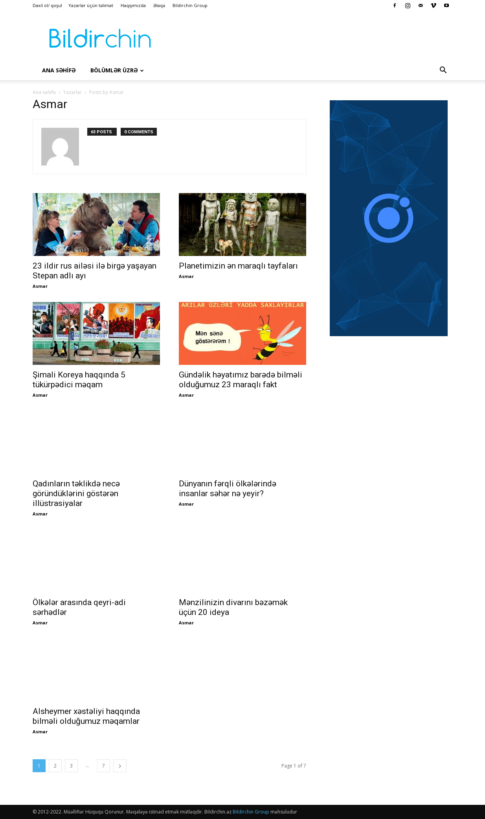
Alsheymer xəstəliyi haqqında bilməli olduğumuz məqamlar (86, 716)
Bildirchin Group (190, 5)
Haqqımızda (133, 5)
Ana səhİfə (58, 70)
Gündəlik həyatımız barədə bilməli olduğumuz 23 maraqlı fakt (240, 379)
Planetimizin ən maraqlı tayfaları (238, 266)
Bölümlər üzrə (117, 70)
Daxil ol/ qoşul (47, 5)
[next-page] (120, 765)
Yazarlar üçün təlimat (90, 5)
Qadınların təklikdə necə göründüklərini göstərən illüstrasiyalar (76, 493)
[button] (443, 70)
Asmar (40, 286)
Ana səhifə (44, 92)
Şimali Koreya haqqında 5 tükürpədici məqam (79, 379)
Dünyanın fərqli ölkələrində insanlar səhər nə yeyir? (227, 488)
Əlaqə (159, 5)
